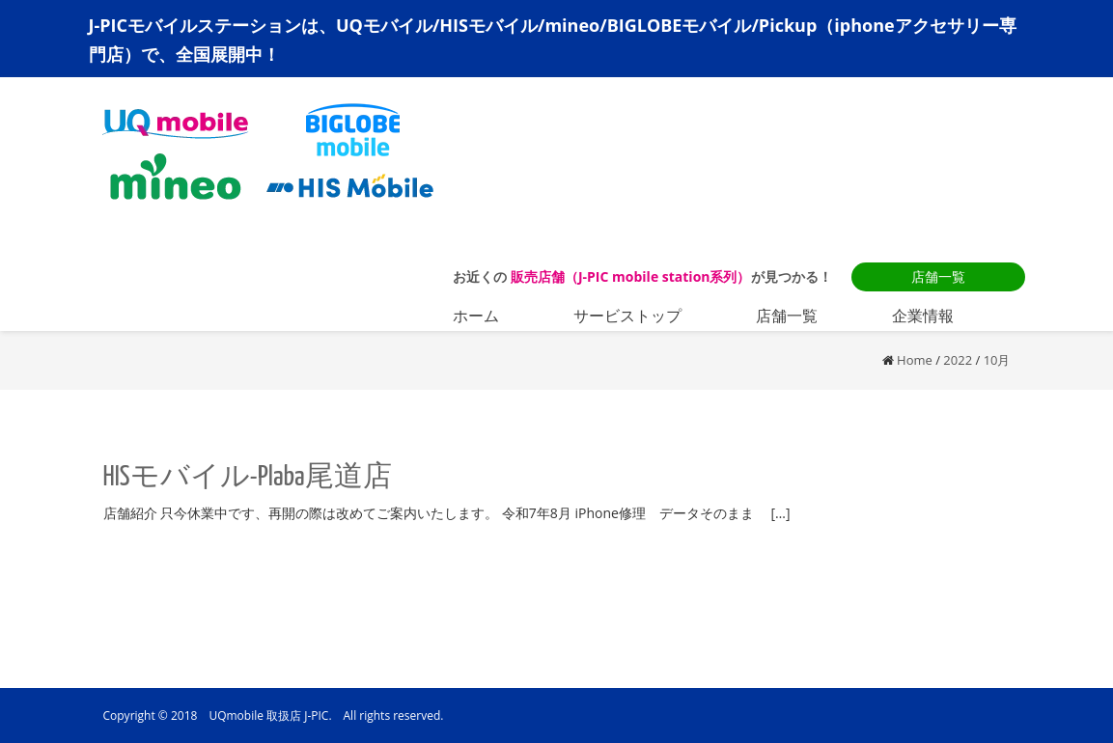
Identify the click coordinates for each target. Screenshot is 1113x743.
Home (914, 360)
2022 (957, 360)
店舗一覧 (938, 276)
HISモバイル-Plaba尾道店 (247, 477)
